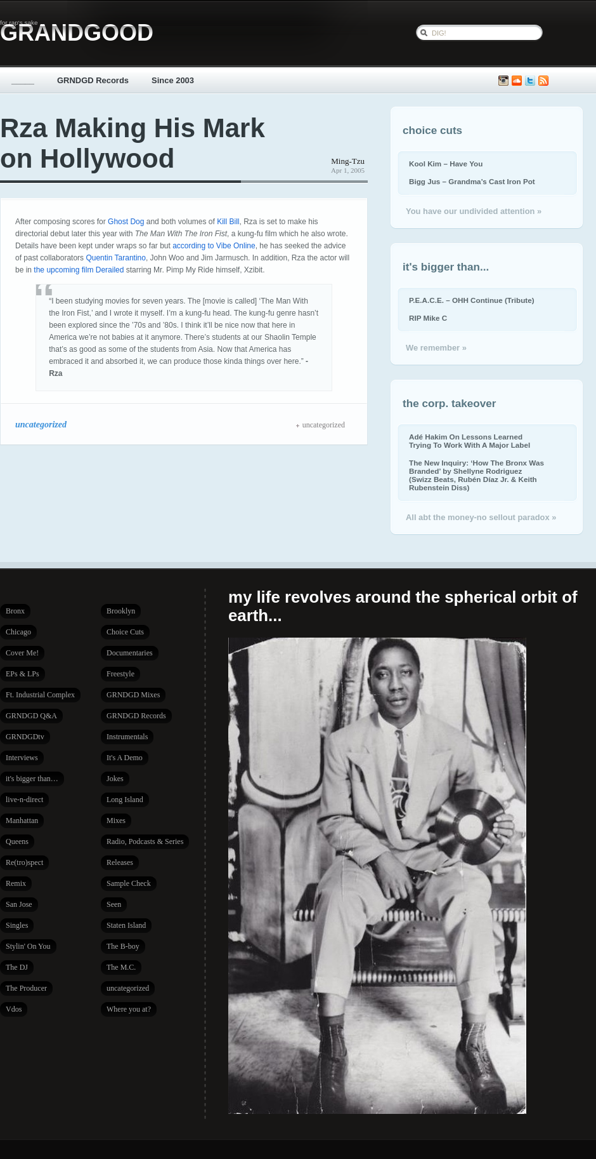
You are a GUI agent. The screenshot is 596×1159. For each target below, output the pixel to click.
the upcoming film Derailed (79, 269)
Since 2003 (173, 80)
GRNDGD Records (93, 80)
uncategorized (41, 424)
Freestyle (120, 673)
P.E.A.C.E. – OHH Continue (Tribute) (471, 300)
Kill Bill (228, 221)
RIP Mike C (428, 318)
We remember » (436, 347)
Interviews (22, 757)
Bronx (15, 610)
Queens (17, 841)
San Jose (19, 904)
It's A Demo (125, 757)
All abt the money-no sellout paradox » (481, 517)
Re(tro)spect (24, 862)
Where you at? (129, 1009)
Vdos (14, 1009)
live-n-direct (24, 799)
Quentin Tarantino (116, 257)
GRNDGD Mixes (133, 694)
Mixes (116, 820)
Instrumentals (127, 736)
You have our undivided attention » (473, 211)
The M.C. (121, 967)
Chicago (18, 631)
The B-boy (123, 946)
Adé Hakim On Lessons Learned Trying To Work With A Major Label (469, 440)
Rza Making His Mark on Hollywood (132, 143)
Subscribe (543, 81)
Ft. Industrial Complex (40, 694)
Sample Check (129, 883)
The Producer (26, 988)
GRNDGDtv (25, 736)
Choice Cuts (125, 631)
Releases (120, 862)
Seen (114, 904)
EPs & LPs (22, 673)
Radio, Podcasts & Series (145, 841)
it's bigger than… (32, 778)
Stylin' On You (28, 946)
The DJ (17, 967)
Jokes (115, 778)
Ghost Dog (126, 221)
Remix (16, 883)
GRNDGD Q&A (31, 715)
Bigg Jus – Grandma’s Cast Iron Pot (472, 181)
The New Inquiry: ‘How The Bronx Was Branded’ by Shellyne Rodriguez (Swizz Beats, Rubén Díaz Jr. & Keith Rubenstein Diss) (476, 475)
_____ (22, 80)
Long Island (125, 799)
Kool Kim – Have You (446, 163)
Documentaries (130, 652)
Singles (17, 925)
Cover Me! (22, 652)
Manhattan (22, 820)
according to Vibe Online (214, 245)
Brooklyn (121, 610)
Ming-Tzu (348, 161)
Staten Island (126, 925)
